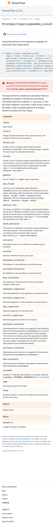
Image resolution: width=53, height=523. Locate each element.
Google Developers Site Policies (16, 444)
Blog (3, 491)
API (15, 19)
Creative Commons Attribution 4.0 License (24, 439)
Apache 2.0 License (32, 441)
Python (37, 19)
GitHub (4, 495)
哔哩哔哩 (5, 503)
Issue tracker (7, 514)
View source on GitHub (14, 34)
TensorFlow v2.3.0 (12, 10)
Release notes (7, 518)
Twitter (5, 499)
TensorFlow (6, 19)
